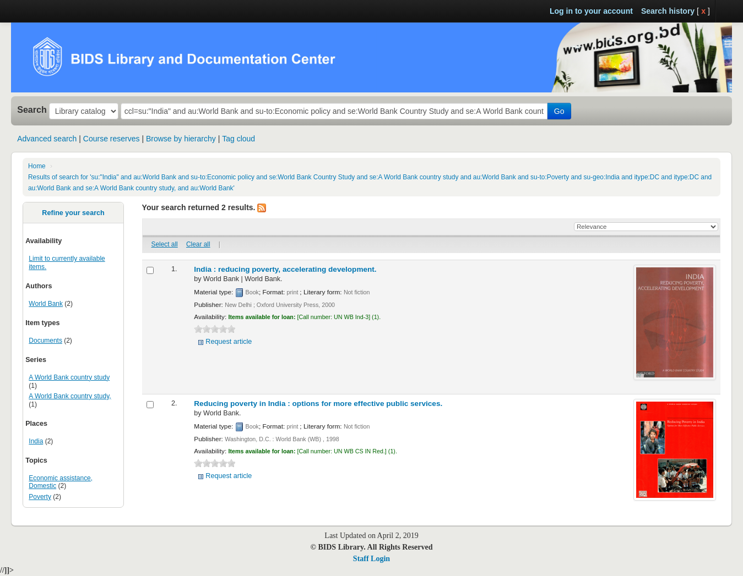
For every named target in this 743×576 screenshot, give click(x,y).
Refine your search (73, 213)
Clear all (198, 244)
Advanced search (47, 138)
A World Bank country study (69, 377)
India (36, 441)
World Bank (46, 304)
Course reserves (111, 138)
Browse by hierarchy (181, 138)
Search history (668, 11)
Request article (228, 341)
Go (559, 111)
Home (37, 166)
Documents (45, 340)
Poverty (40, 497)
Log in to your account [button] (591, 11)
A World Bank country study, (70, 396)
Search (32, 109)
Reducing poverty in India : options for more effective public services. (318, 403)
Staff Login (371, 559)
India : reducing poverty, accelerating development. (285, 269)
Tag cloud (238, 138)
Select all (164, 244)
